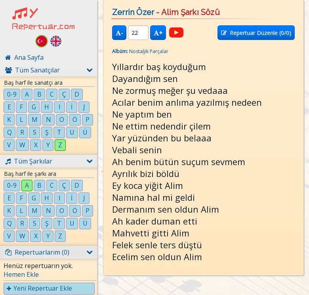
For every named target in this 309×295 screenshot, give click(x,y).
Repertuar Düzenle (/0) (256, 32)
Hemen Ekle (21, 274)
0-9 (12, 94)
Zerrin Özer (133, 12)
